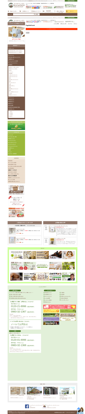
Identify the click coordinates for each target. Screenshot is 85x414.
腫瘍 (10, 81)
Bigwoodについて (48, 292)
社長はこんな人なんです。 (66, 296)
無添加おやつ (11, 101)
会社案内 (62, 294)
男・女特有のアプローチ (13, 91)
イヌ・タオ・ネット (65, 299)
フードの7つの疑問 (12, 162)
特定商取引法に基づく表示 (60, 412)
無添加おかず (11, 99)
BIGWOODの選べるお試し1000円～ (16, 50)
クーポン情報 (56, 23)
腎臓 (10, 87)
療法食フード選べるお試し (14, 67)
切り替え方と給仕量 (13, 171)
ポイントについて (48, 296)
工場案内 (62, 292)
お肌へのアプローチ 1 (13, 74)
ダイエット (11, 71)
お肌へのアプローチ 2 (13, 76)
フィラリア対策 (12, 179)
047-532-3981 (31, 399)
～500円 (10, 111)
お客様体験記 (11, 168)
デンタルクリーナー (13, 142)
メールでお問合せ (19, 324)
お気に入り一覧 (63, 23)
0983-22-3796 (64, 399)
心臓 (10, 84)
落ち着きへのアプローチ (13, 79)
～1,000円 (11, 113)
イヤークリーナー (12, 140)
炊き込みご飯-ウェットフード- (14, 57)
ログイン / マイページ (58, 0)
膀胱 (10, 90)
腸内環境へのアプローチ (13, 88)
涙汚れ (10, 70)
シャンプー (11, 134)
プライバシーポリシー (70, 412)
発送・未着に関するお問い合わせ (17, 296)
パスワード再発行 (48, 300)
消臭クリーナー (12, 138)
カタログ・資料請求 (13, 153)
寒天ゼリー (11, 103)
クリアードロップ (12, 144)
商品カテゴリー (48, 301)
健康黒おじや (11, 59)
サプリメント (11, 97)
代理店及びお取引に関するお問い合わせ (18, 298)
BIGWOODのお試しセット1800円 (15, 52)
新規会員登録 (71, 0)
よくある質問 (47, 298)
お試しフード (11, 48)
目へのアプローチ (12, 82)
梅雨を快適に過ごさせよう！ (14, 181)
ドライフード (11, 55)
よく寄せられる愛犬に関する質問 (15, 166)
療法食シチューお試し (13, 68)
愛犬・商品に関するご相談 (16, 294)
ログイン (75, 23)
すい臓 (10, 93)
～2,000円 (11, 114)
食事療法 (10, 64)
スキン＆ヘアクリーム (13, 146)
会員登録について (48, 294)
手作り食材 (11, 105)
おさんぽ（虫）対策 (13, 136)
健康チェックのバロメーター (14, 177)
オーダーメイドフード (13, 62)
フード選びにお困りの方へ (14, 173)
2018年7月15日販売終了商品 (14, 107)
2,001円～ (11, 116)
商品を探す (10, 14)
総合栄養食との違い (13, 164)
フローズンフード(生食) (13, 60)
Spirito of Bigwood (64, 298)
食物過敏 (10, 73)
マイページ (70, 23)
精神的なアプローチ (13, 94)
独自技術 (10, 160)
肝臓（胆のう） (12, 85)
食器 (10, 149)
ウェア (10, 151)
